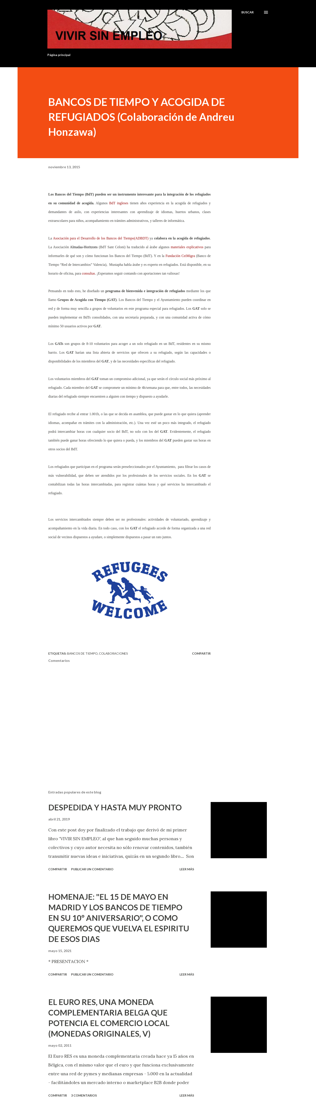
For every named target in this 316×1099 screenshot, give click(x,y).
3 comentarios (84, 1095)
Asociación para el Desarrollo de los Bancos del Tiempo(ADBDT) (100, 238)
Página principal (58, 55)
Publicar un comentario (92, 869)
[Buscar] (247, 12)
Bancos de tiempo (82, 653)
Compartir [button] (201, 653)
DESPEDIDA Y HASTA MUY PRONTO (115, 807)
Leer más (187, 869)
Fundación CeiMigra (180, 256)
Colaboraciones (113, 653)
